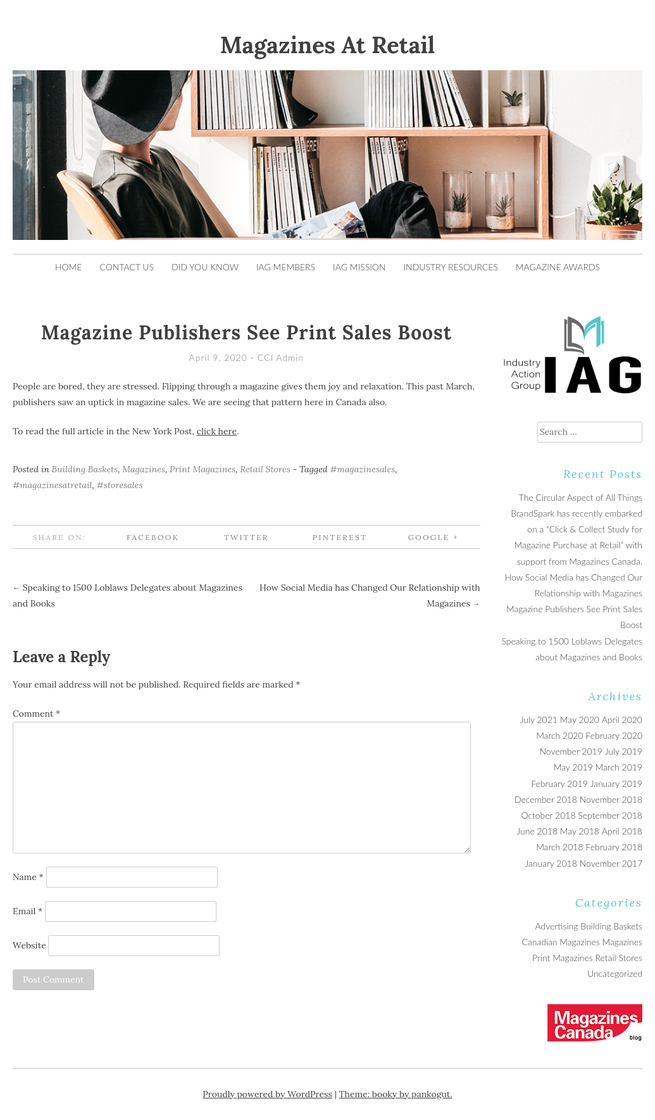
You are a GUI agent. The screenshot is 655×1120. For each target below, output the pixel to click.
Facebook (153, 537)
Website (29, 945)
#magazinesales (362, 469)
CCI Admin (281, 357)
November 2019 (570, 751)
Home (68, 266)
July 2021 (539, 719)
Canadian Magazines (560, 941)
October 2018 (548, 815)
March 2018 (559, 846)
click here (217, 431)
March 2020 (559, 735)
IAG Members (285, 266)
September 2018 (610, 815)
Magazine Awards (558, 266)
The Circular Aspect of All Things (580, 497)
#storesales (120, 485)
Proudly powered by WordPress (267, 1094)
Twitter (246, 537)
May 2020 (579, 719)
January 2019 (616, 783)
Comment (36, 713)
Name (28, 877)
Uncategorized (614, 973)
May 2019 (573, 767)
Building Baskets (85, 469)
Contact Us (126, 266)
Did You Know (205, 266)
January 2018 (551, 863)
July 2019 (623, 751)
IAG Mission (359, 266)
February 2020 (613, 735)
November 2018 (611, 799)
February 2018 (613, 846)
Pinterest (340, 537)
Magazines (143, 469)
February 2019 (559, 783)
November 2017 (611, 863)
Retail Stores (265, 469)
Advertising (556, 926)
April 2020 (622, 719)
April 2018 (622, 831)
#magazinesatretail (52, 485)
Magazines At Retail (327, 45)
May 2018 (579, 831)
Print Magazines (202, 469)
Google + (433, 537)
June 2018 (537, 831)
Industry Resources (450, 266)
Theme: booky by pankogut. (395, 1094)
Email (27, 911)
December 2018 (546, 799)
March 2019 (619, 767)
